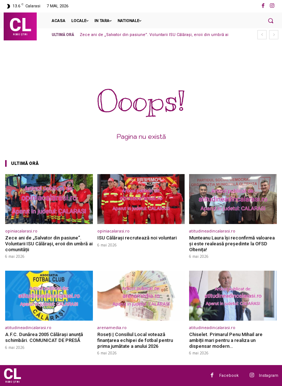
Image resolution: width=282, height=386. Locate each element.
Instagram (268, 375)
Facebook (229, 375)
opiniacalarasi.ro (21, 231)
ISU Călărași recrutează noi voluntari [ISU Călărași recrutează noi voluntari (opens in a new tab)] (137, 238)
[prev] (262, 34)
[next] (273, 34)
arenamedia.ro (112, 327)
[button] (270, 20)
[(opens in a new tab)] (49, 199)
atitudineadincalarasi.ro (212, 231)
